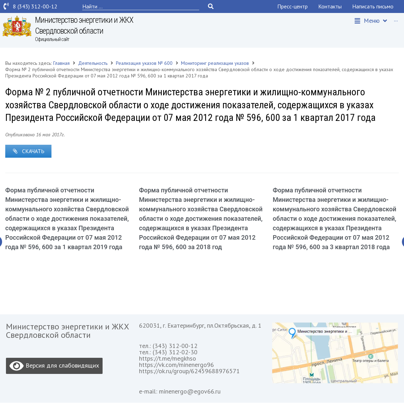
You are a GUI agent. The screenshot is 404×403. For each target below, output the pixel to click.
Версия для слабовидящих (54, 366)
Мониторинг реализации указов (215, 63)
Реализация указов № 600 (144, 63)
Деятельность (92, 63)
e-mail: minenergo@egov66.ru (180, 392)
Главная (61, 63)
